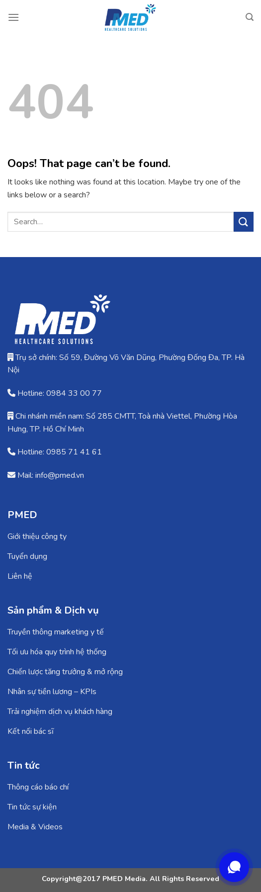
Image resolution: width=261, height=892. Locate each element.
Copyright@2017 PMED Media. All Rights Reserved (130, 879)
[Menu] (13, 17)
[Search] (250, 17)
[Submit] (244, 221)
